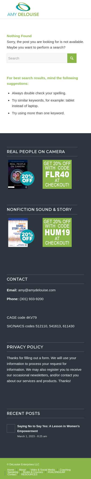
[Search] (42, 58)
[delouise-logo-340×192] (38, 9)
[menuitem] (10, 470)
